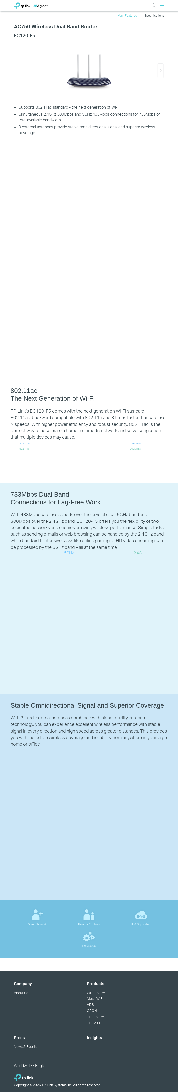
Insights (94, 1037)
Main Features (127, 15)
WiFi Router (96, 993)
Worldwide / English (31, 1065)
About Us (21, 993)
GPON (92, 1010)
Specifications (154, 15)
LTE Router (95, 1017)
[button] (160, 70)
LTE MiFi (93, 1023)
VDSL (91, 1004)
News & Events (25, 1047)
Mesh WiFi (95, 999)
